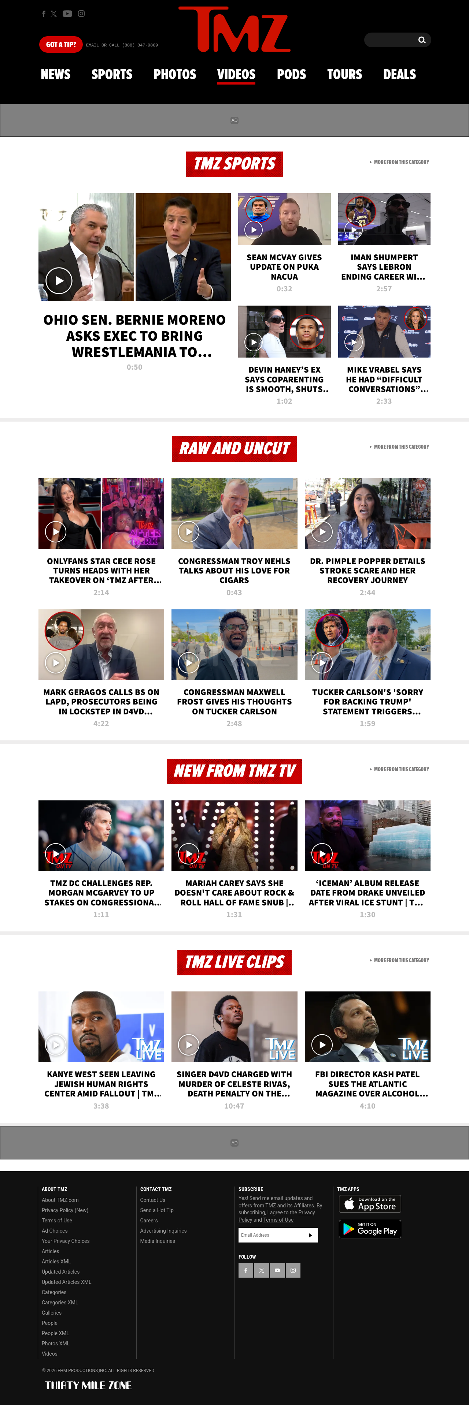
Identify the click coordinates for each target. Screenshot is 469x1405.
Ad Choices (55, 1231)
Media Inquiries (157, 1241)
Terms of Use (57, 1220)
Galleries (52, 1313)
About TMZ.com (60, 1200)
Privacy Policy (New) (65, 1210)
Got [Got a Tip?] (61, 45)
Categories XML (60, 1302)
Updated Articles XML (66, 1282)
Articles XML (56, 1261)
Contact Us (153, 1200)
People (50, 1323)
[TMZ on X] (55, 13)
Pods (291, 75)
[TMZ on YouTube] (277, 1270)
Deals (399, 75)
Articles (50, 1251)
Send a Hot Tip (157, 1210)
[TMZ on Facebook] (44, 13)
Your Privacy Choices (66, 1241)
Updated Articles (61, 1272)
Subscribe (310, 1235)
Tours (344, 75)
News (55, 75)
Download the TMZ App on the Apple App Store (370, 1204)
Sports (112, 75)
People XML (55, 1333)
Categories (54, 1292)
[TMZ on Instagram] (81, 13)
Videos (236, 75)
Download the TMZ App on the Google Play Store (370, 1229)
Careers (149, 1220)
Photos (175, 75)
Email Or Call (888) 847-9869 (122, 45)
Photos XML (56, 1343)
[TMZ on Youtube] (67, 13)
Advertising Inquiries (163, 1231)
